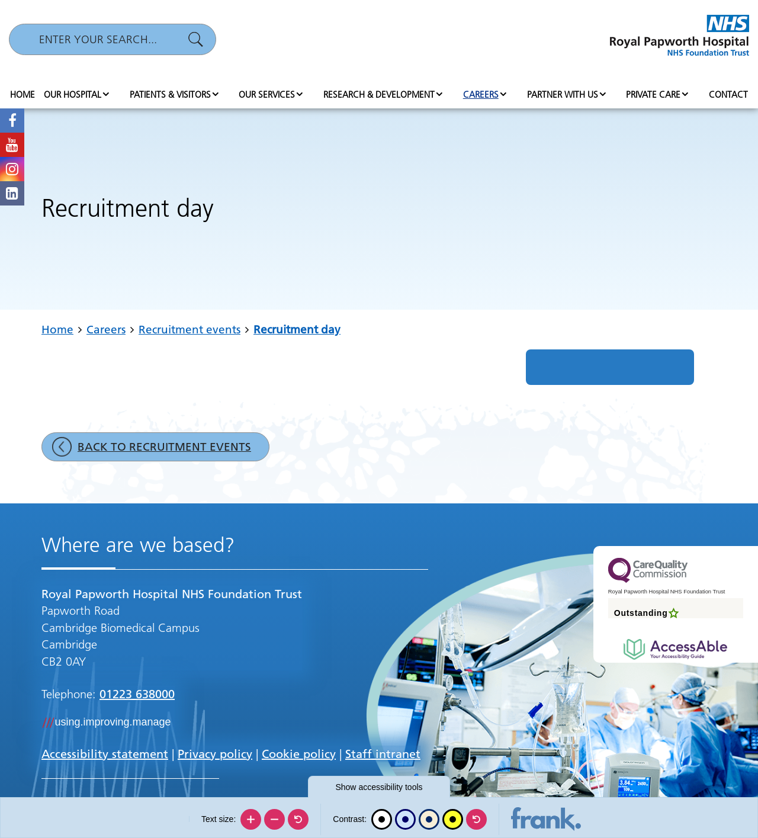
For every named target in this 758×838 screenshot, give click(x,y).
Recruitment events (189, 329)
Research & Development (379, 94)
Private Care (653, 94)
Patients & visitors (170, 94)
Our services (267, 94)
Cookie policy (299, 754)
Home (22, 94)
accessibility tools (378, 787)
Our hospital (72, 94)
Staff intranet (382, 754)
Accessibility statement (104, 754)
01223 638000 (137, 694)
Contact (728, 94)
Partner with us (562, 94)
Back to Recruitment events (164, 447)
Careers (481, 94)
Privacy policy (215, 754)
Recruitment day (297, 329)
